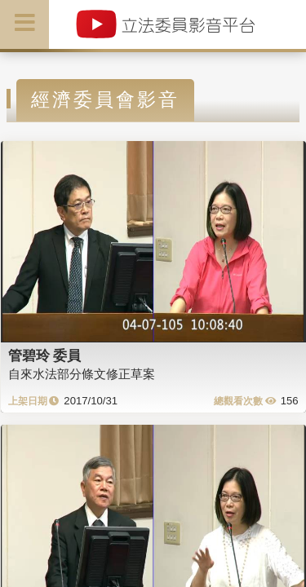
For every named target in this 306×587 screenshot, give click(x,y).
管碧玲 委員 (45, 355)
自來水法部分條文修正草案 (81, 374)
